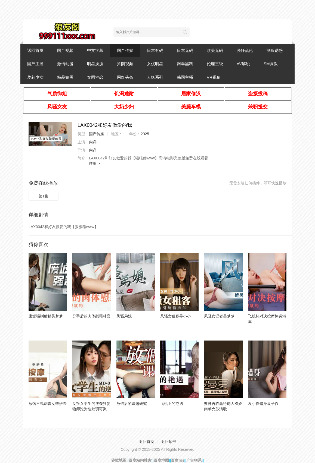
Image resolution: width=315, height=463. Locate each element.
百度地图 (161, 460)
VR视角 (214, 77)
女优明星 (155, 63)
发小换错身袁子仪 (263, 403)
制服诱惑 (275, 50)
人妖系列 (155, 77)
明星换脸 (95, 63)
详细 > (94, 163)
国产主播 (35, 63)
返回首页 (35, 50)
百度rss (177, 460)
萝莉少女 (35, 77)
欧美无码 (215, 50)
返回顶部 (168, 441)
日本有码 (155, 50)
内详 (93, 142)
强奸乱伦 (245, 50)
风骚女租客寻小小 (175, 316)
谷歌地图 (118, 460)
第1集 (43, 196)
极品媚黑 (65, 77)
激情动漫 (65, 63)
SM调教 (271, 63)
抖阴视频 (125, 63)
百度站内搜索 (140, 460)
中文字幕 (95, 50)
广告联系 (194, 460)
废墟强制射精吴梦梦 (46, 316)
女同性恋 (95, 77)
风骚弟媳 (124, 316)
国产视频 (65, 50)
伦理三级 (215, 63)
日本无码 (185, 50)
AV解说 (243, 63)
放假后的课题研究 (131, 403)
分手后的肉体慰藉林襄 (91, 316)
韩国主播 (185, 77)
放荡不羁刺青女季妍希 (48, 403)
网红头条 (125, 77)
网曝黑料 (185, 63)
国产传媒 (125, 50)
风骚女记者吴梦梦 (219, 316)
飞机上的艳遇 (171, 403)
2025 (145, 134)
